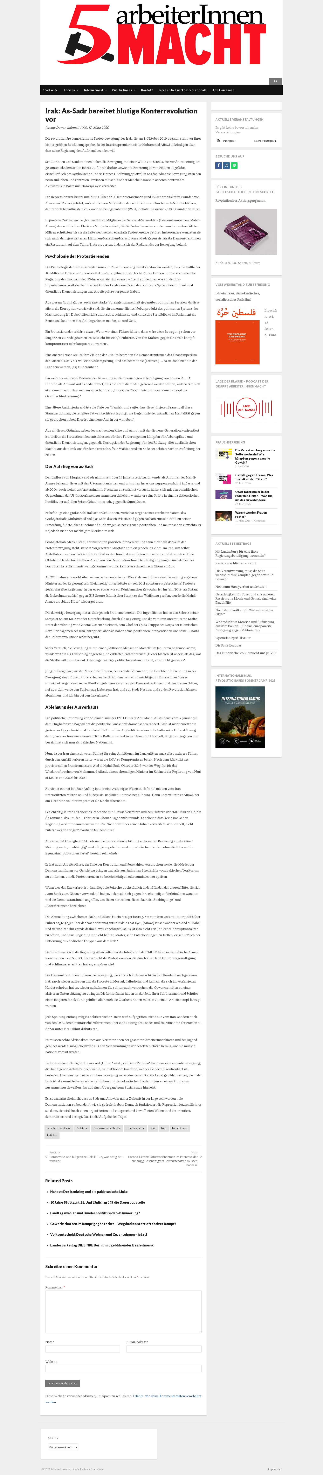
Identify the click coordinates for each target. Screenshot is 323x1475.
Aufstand (82, 1128)
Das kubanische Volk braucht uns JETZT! (245, 653)
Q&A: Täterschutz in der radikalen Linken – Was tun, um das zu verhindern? (254, 496)
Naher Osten (179, 1128)
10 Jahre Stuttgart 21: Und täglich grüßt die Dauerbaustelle (97, 1202)
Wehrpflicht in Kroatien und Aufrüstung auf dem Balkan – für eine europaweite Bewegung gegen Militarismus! (245, 626)
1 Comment (259, 520)
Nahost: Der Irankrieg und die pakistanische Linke (89, 1192)
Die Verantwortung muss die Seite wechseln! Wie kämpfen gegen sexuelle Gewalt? (244, 575)
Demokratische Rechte (107, 1128)
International (93, 90)
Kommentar (55, 1287)
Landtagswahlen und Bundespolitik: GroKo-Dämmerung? (95, 1213)
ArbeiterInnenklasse (59, 1128)
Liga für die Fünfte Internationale (183, 90)
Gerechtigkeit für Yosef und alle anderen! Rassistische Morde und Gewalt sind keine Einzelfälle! (245, 598)
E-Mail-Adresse (137, 1342)
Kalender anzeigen (265, 140)
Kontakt (147, 90)
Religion (52, 1135)
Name (49, 1342)
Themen (69, 90)
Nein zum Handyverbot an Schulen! (241, 587)
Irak (152, 1128)
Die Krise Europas (228, 645)
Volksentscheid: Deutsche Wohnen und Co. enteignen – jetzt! (98, 1234)
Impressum (274, 1469)
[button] (226, 141)
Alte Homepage (223, 90)
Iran (163, 1128)
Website (51, 1362)
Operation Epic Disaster (232, 638)
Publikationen (122, 90)
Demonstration (135, 1128)
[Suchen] (275, 81)
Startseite (50, 90)
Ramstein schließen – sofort (235, 563)
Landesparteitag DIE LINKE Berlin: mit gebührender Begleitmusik (101, 1245)
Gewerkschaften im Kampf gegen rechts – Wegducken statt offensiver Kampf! (113, 1224)
